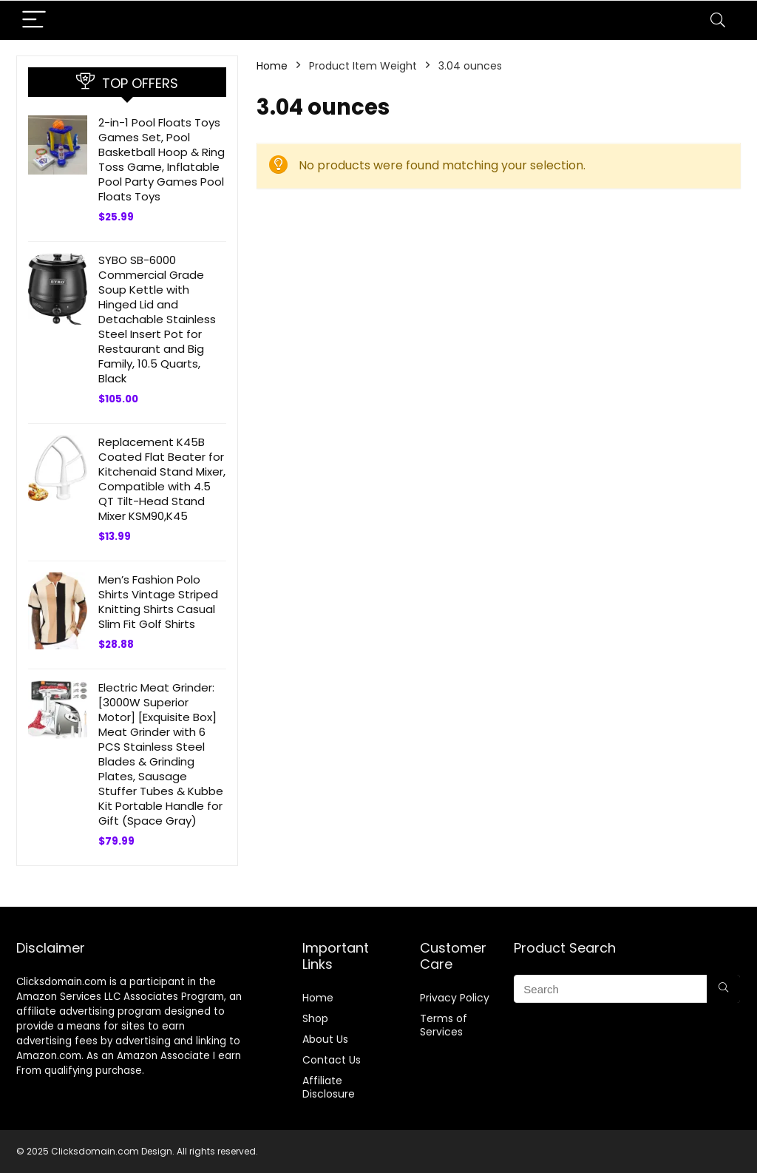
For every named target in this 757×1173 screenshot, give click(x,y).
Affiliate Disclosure (328, 1087)
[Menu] (34, 20)
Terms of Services (443, 1025)
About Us (325, 1039)
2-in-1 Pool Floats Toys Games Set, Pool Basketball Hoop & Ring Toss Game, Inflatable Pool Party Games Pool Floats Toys (161, 159)
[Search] (718, 20)
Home (272, 65)
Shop (315, 1018)
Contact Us (331, 1059)
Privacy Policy (454, 997)
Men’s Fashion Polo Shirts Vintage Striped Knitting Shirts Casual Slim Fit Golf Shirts (158, 602)
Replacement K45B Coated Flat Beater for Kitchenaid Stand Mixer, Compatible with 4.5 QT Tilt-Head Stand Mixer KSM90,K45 (161, 479)
